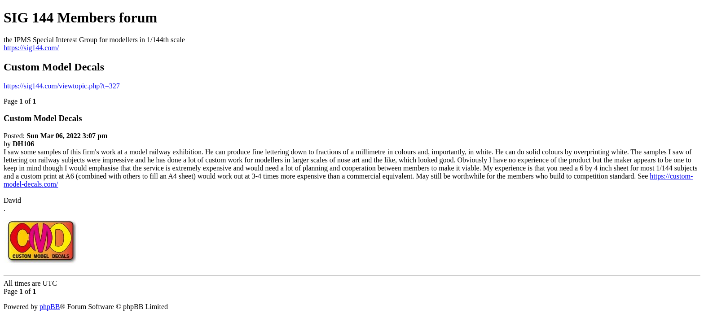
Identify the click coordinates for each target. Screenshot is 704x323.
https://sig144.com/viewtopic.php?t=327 (62, 86)
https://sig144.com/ (31, 48)
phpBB (50, 306)
